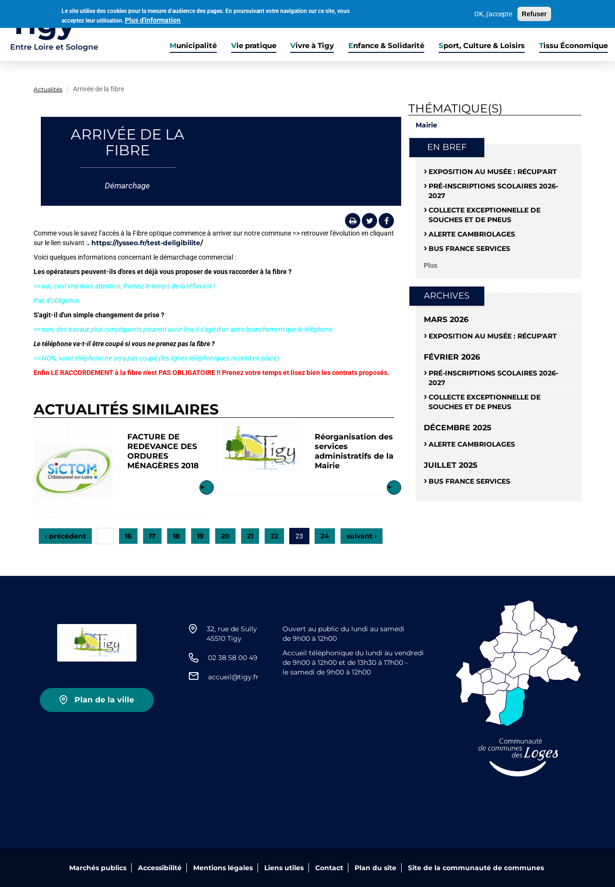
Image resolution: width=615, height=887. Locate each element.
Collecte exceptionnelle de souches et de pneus (485, 215)
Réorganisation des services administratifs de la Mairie (354, 451)
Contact (329, 867)
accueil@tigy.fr (233, 677)
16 (128, 536)
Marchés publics (97, 867)
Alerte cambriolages (472, 234)
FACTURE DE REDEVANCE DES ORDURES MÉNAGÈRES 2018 (163, 451)
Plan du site (375, 867)
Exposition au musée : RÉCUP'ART (493, 171)
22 (274, 536)
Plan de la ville (104, 699)
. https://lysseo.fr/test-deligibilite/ (145, 242)
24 (324, 536)
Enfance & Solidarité (386, 45)
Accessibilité (160, 867)
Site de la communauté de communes (476, 867)
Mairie (426, 125)
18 (176, 536)
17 (152, 536)
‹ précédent (65, 536)
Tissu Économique (573, 45)
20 (225, 536)
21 (250, 536)
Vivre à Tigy (312, 45)
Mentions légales (223, 867)
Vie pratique (253, 45)
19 (200, 536)
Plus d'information (153, 19)
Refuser (534, 12)
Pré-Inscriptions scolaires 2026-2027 (493, 191)
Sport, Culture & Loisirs (482, 45)
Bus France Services (469, 248)
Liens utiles (284, 867)
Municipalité (193, 45)
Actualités (48, 89)
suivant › (361, 536)
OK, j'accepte (493, 12)
